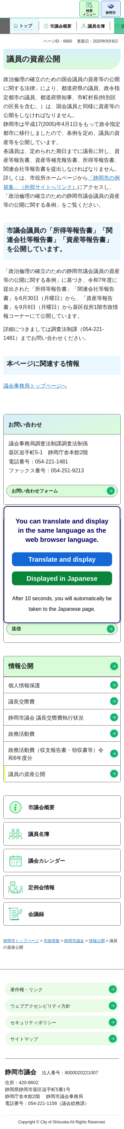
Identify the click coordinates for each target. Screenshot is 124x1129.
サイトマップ (24, 1039)
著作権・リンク (26, 989)
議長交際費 (21, 701)
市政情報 (52, 940)
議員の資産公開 (26, 774)
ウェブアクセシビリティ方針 (40, 1006)
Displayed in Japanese (62, 578)
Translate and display (62, 559)
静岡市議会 (74, 940)
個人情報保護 (24, 685)
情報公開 (20, 666)
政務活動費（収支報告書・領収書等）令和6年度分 (55, 754)
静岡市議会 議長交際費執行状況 (46, 718)
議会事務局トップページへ (35, 386)
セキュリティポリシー (33, 1022)
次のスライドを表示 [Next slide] (119, 26)
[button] (89, 9)
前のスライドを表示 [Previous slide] (5, 26)
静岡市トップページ (21, 940)
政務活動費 (21, 734)
